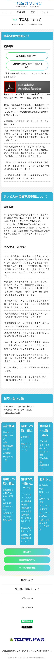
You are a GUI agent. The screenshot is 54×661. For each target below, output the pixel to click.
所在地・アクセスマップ (8, 435)
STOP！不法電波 (45, 500)
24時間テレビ (26, 438)
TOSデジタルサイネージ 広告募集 (44, 525)
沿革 (5, 442)
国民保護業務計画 (8, 447)
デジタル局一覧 (8, 458)
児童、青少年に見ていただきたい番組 (44, 450)
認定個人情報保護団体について (26, 538)
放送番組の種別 (44, 460)
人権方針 (7, 453)
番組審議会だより (44, 467)
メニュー (49, 4)
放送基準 (43, 441)
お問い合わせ (27, 598)
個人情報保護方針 (26, 503)
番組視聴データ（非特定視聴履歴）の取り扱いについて (26, 516)
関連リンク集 (44, 494)
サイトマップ (27, 607)
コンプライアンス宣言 (26, 496)
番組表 (4, 4)
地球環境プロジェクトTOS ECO (8, 516)
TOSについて (24, 24)
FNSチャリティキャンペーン (26, 447)
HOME (14, 24)
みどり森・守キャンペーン (8, 506)
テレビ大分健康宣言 (44, 507)
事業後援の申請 (44, 487)
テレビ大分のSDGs (44, 514)
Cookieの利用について (26, 529)
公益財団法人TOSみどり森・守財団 (8, 495)
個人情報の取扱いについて (27, 589)
